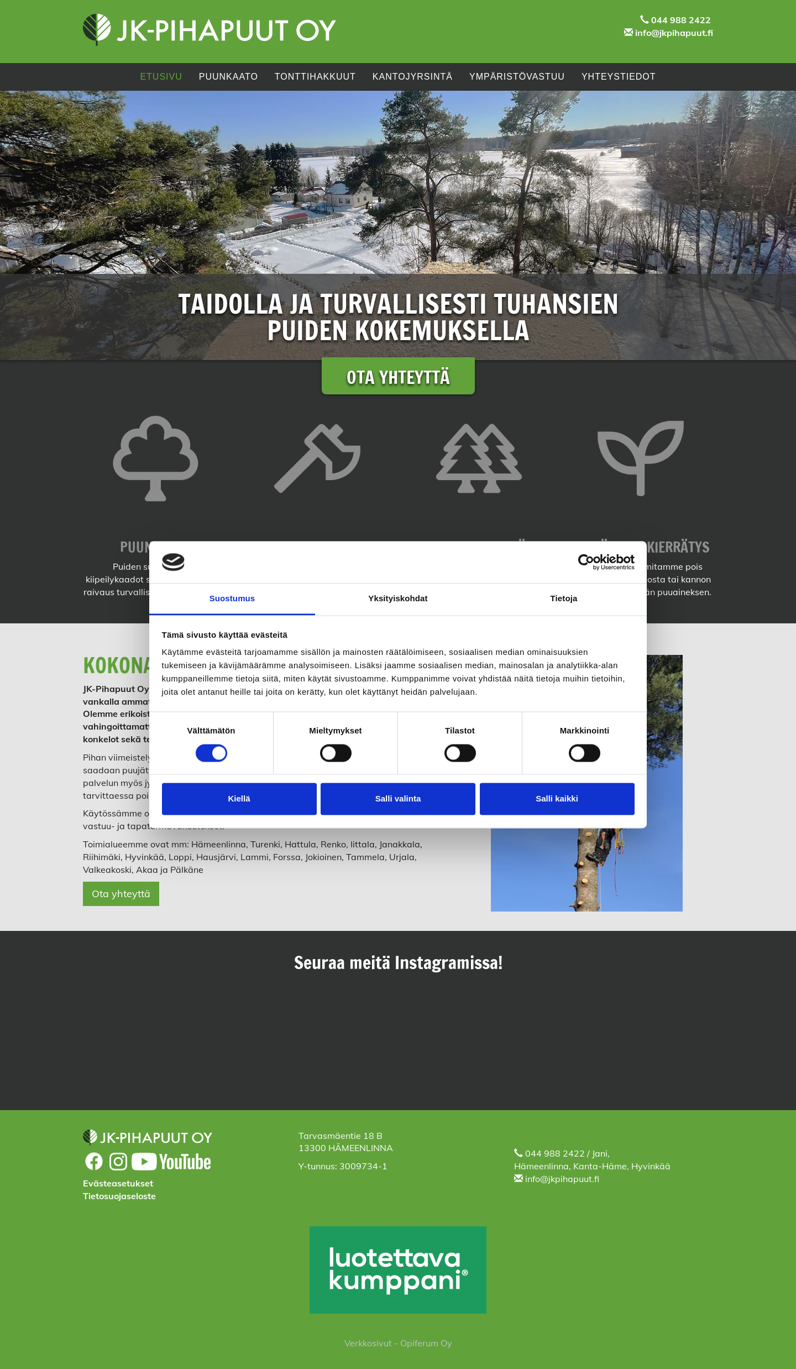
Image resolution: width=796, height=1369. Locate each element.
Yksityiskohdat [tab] (397, 598)
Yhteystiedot (619, 76)
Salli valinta (398, 799)
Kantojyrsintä (413, 76)
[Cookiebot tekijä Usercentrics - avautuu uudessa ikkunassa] (586, 562)
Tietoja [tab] (564, 598)
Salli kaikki (557, 799)
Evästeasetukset (118, 1183)
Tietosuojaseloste (119, 1195)
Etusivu (161, 76)
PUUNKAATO (228, 76)
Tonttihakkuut (315, 76)
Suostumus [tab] (232, 598)
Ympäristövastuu (517, 76)
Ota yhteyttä (121, 893)
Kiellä (239, 799)
